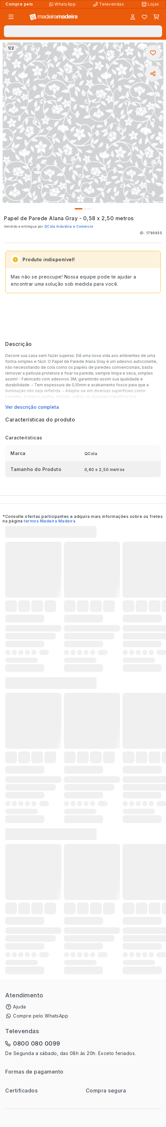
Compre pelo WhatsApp (40, 1016)
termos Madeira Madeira (49, 521)
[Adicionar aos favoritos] (153, 53)
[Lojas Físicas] (151, 4)
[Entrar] (133, 17)
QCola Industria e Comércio (68, 226)
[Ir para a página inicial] (54, 17)
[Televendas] (109, 4)
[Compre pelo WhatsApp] (63, 4)
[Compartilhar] (153, 73)
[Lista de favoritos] (144, 17)
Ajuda (19, 1006)
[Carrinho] (156, 17)
